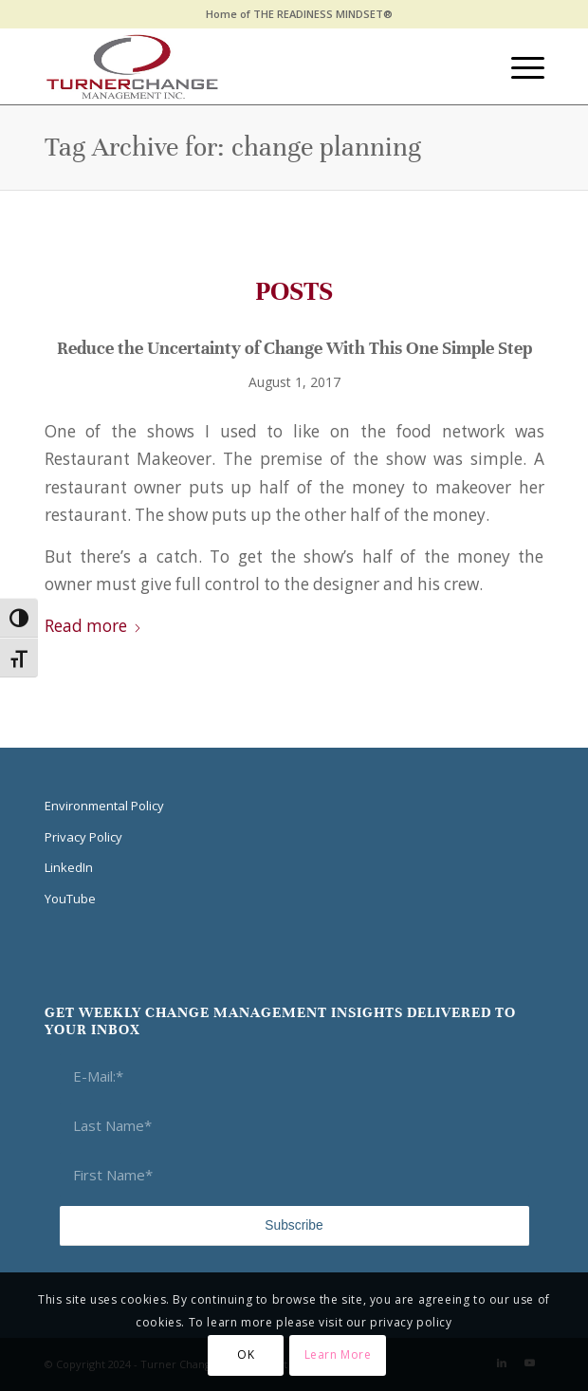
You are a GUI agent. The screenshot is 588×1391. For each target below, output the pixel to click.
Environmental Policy (104, 805)
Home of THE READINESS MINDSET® (299, 14)
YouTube (70, 898)
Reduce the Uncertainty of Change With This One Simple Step (294, 348)
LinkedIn (69, 867)
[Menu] (518, 66)
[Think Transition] (245, 66)
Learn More (338, 1354)
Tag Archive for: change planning (233, 147)
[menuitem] (299, 14)
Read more (93, 626)
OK (245, 1354)
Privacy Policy (83, 836)
